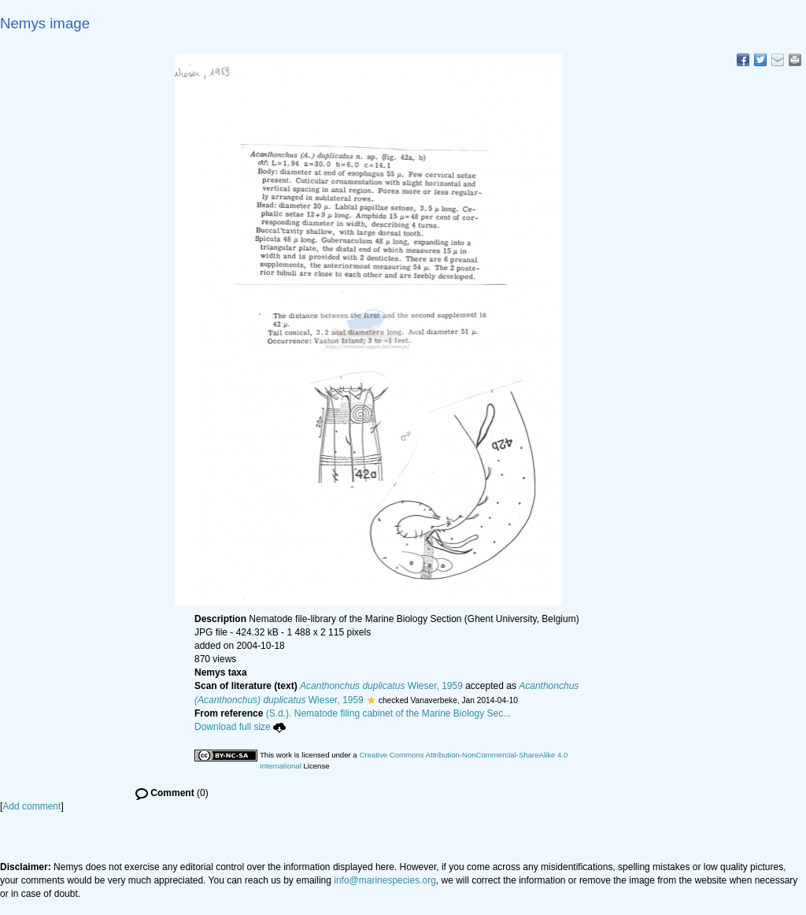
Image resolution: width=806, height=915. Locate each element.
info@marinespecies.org (385, 880)
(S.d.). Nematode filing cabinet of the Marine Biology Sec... (389, 713)
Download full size (240, 726)
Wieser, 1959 (381, 685)
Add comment (31, 806)
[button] (371, 700)
